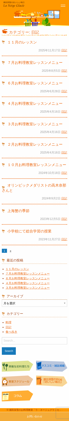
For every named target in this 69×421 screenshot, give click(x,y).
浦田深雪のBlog (51, 381)
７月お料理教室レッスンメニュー (35, 63)
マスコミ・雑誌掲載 (51, 367)
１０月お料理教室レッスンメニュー (36, 165)
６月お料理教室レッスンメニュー (35, 83)
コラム (17, 396)
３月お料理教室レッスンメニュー (35, 124)
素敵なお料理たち (17, 367)
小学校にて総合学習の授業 (29, 231)
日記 (64, 50)
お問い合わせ (34, 416)
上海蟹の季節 (18, 211)
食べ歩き (11, 331)
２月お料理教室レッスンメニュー (35, 144)
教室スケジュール (17, 381)
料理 (8, 322)
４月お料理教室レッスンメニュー (35, 103)
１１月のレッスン (22, 42)
